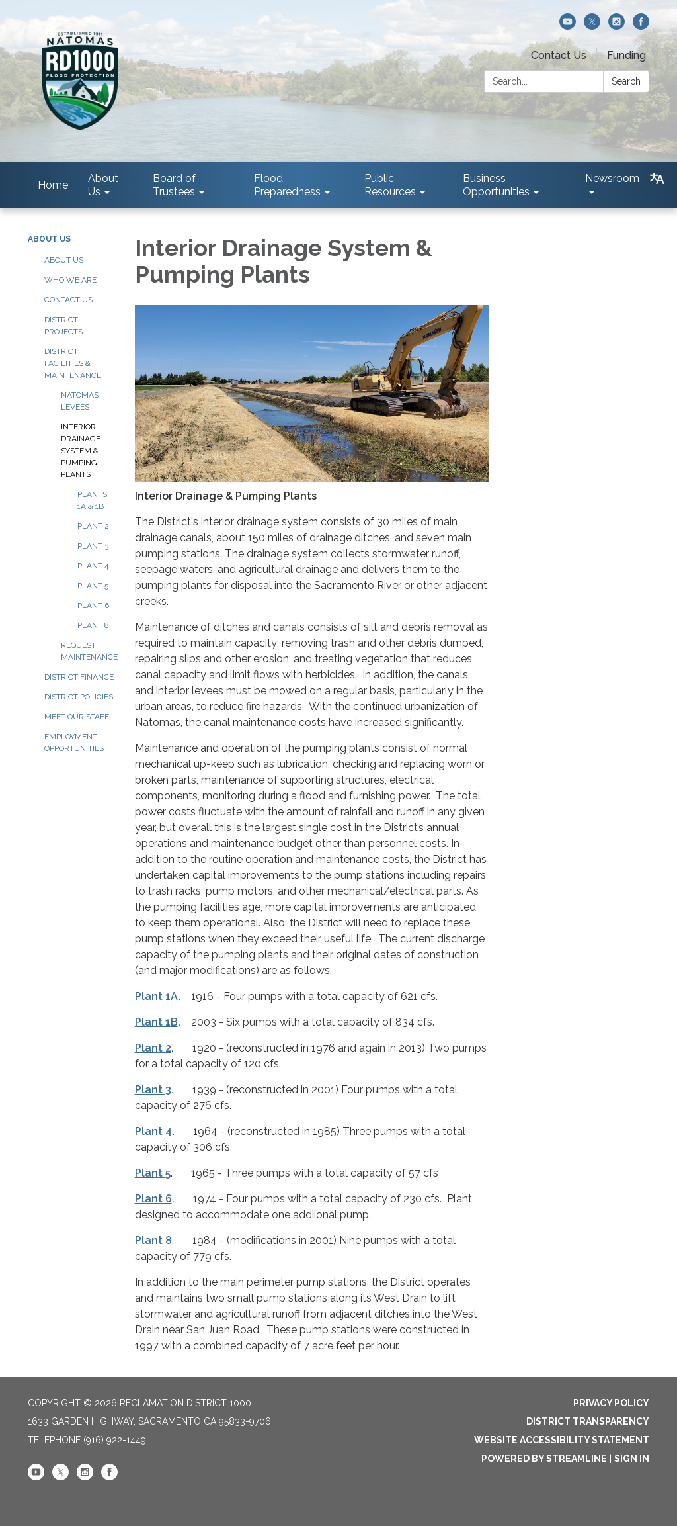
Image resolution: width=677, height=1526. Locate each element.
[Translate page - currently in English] (657, 178)
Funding (626, 55)
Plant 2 (93, 526)
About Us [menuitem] (103, 185)
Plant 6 (93, 605)
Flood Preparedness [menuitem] (287, 185)
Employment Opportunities (74, 742)
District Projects (63, 325)
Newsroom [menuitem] (612, 178)
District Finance (79, 677)
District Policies (78, 696)
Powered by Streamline (544, 1458)
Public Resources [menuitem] (390, 185)
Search (626, 81)
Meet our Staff (76, 716)
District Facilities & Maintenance (72, 363)
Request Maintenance (88, 651)
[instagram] (616, 26)
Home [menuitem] (53, 185)
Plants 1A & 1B (92, 500)
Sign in (631, 1458)
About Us (49, 239)
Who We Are (70, 280)
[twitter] (592, 26)
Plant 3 (92, 546)
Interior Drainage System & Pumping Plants (80, 450)
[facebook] (641, 26)
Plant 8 (93, 625)
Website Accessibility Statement (561, 1440)
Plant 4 (92, 565)
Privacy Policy (611, 1403)
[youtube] (567, 26)
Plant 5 (92, 585)
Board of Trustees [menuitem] (174, 185)
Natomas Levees (80, 401)
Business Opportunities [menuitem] (496, 185)
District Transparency (587, 1421)
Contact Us (558, 55)
